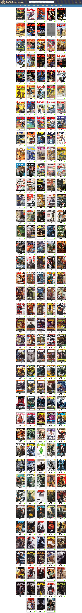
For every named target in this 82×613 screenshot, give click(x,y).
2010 (54, 5)
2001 (34, 5)
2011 (56, 5)
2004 (41, 5)
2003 (38, 5)
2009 (52, 5)
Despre (76, 2)
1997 (25, 5)
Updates (80, 2)
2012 (58, 5)
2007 (47, 5)
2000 (32, 5)
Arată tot (22, 5)
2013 (61, 5)
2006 (45, 5)
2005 (43, 5)
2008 (49, 5)
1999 (29, 5)
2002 (36, 5)
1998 (27, 5)
